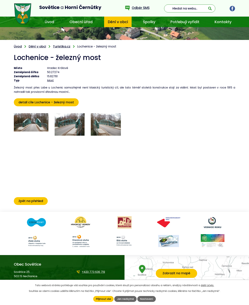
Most (50, 80)
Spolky (149, 21)
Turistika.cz (61, 46)
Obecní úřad (81, 21)
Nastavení (146, 299)
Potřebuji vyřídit (184, 21)
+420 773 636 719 (93, 272)
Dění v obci (118, 21)
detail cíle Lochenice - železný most (46, 102)
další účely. (207, 285)
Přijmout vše (103, 299)
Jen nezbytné (125, 299)
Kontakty (223, 21)
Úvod (49, 21)
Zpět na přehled (31, 201)
